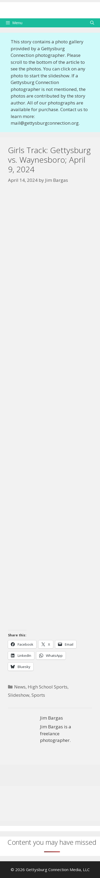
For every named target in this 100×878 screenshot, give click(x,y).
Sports (38, 695)
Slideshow (18, 695)
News (20, 687)
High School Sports (47, 687)
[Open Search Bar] (92, 22)
